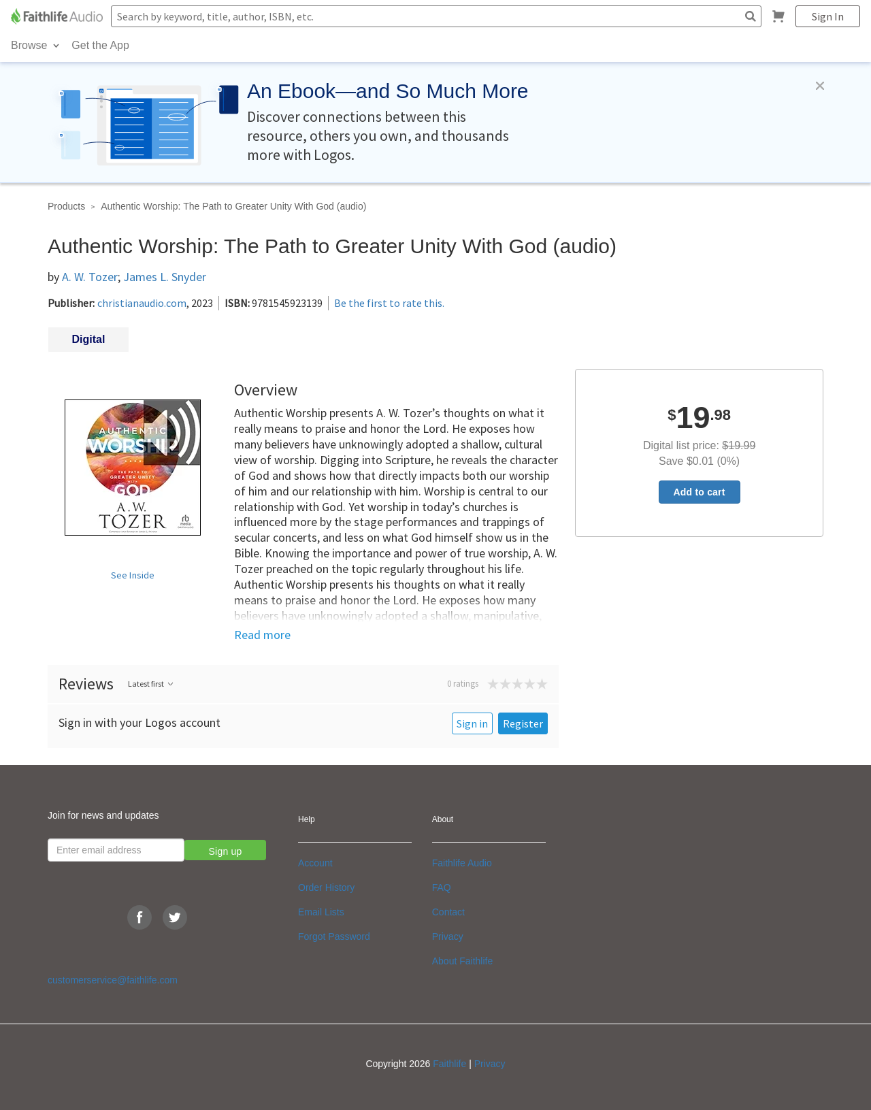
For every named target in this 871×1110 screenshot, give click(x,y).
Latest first (151, 684)
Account (315, 863)
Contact (448, 912)
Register (523, 723)
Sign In (828, 16)
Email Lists (321, 912)
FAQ (441, 887)
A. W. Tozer (90, 276)
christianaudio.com (141, 303)
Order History (326, 887)
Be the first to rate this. (389, 303)
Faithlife (449, 1063)
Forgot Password (334, 936)
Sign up (225, 851)
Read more (262, 634)
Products (66, 206)
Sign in (472, 723)
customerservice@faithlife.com (113, 980)
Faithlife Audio (462, 863)
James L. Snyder (164, 276)
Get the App (100, 45)
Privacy (447, 936)
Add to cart (699, 492)
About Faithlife (462, 961)
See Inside (133, 575)
